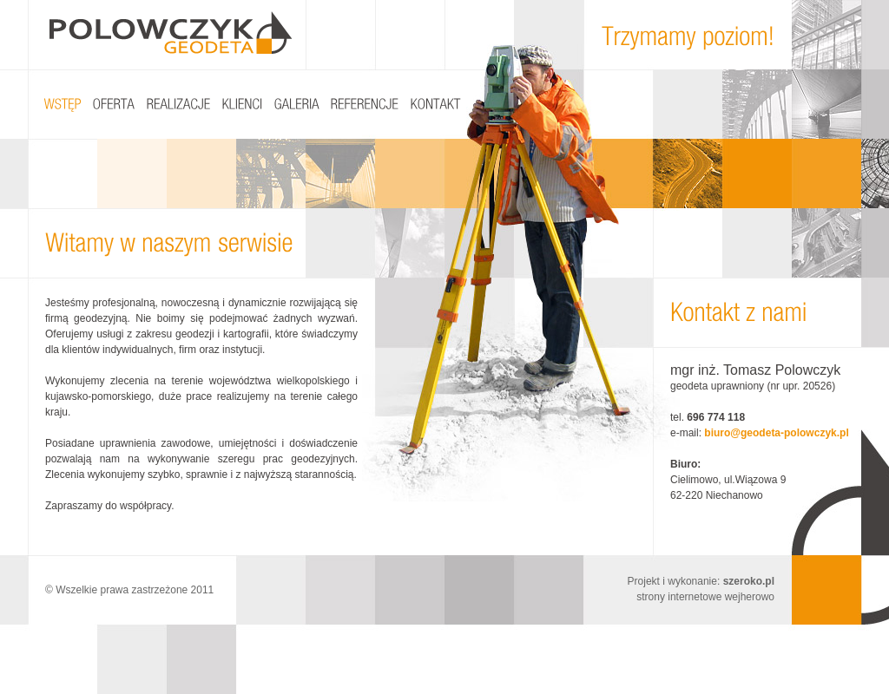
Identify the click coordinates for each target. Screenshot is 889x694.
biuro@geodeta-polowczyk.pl (776, 433)
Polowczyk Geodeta (171, 32)
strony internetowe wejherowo (705, 597)
